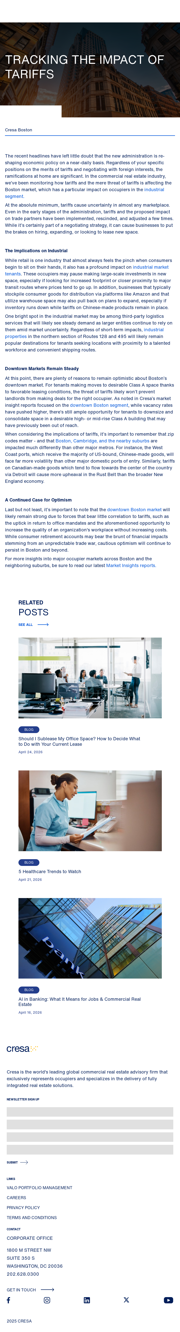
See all (26, 624)
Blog (28, 729)
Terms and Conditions (32, 1218)
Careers (16, 1198)
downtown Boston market (134, 509)
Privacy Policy (23, 1208)
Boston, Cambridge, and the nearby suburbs (102, 440)
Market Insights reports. (131, 565)
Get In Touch (30, 1290)
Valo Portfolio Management (39, 1188)
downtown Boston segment (99, 405)
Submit (12, 1162)
